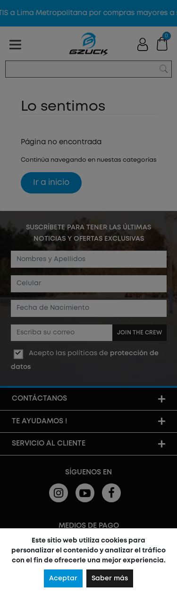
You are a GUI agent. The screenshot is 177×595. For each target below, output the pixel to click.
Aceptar (63, 578)
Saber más (110, 578)
